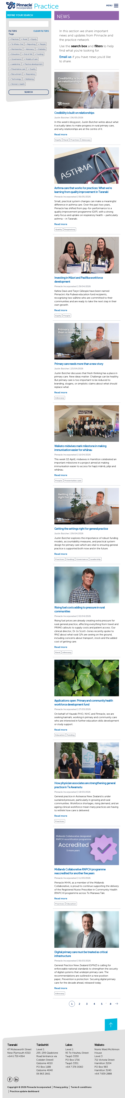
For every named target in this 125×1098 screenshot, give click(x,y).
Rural (25, 39)
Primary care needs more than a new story (78, 364)
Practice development (34, 64)
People (42, 44)
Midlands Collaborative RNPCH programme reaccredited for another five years (80, 871)
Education (15, 54)
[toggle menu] (112, 5)
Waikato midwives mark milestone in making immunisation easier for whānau (80, 448)
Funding (39, 54)
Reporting (31, 44)
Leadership (15, 64)
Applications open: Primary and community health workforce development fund (83, 702)
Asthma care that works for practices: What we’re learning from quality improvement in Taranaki (83, 190)
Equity (34, 39)
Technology (16, 79)
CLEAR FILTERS (41, 31)
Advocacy (30, 49)
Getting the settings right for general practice (81, 528)
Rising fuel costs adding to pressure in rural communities (79, 609)
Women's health (18, 84)
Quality (33, 69)
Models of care (32, 59)
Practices (15, 39)
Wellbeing (29, 79)
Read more (60, 134)
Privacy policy (61, 1087)
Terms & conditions (81, 1087)
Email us (65, 57)
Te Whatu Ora (17, 44)
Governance (16, 59)
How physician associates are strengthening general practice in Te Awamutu (84, 785)
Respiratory (30, 74)
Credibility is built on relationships (74, 113)
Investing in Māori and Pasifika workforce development (78, 279)
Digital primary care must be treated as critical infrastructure (80, 954)
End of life (28, 54)
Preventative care (18, 69)
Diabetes (41, 49)
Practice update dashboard (24, 1091)
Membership (16, 49)
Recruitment (16, 74)
